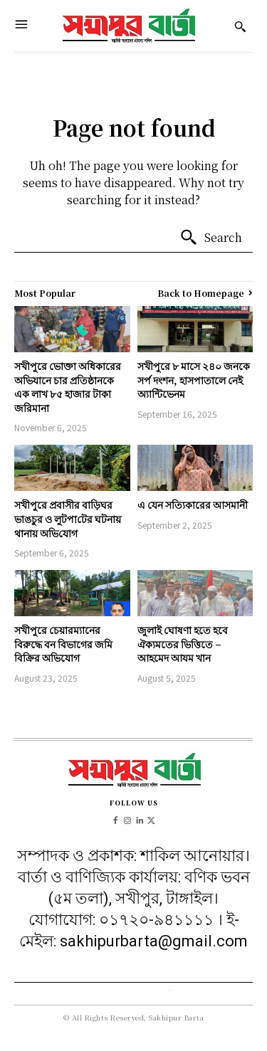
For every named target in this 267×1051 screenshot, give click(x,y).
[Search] (211, 238)
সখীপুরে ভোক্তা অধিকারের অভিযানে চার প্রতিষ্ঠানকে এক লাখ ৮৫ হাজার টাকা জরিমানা (67, 387)
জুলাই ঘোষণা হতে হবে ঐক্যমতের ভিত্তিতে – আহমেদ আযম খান (182, 644)
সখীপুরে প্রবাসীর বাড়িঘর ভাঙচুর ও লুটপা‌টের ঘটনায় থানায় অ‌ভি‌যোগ (67, 518)
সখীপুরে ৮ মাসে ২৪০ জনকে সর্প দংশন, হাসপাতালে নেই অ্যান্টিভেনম (193, 380)
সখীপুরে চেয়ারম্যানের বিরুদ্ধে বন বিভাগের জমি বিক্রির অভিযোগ (63, 644)
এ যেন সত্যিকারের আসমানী (192, 504)
